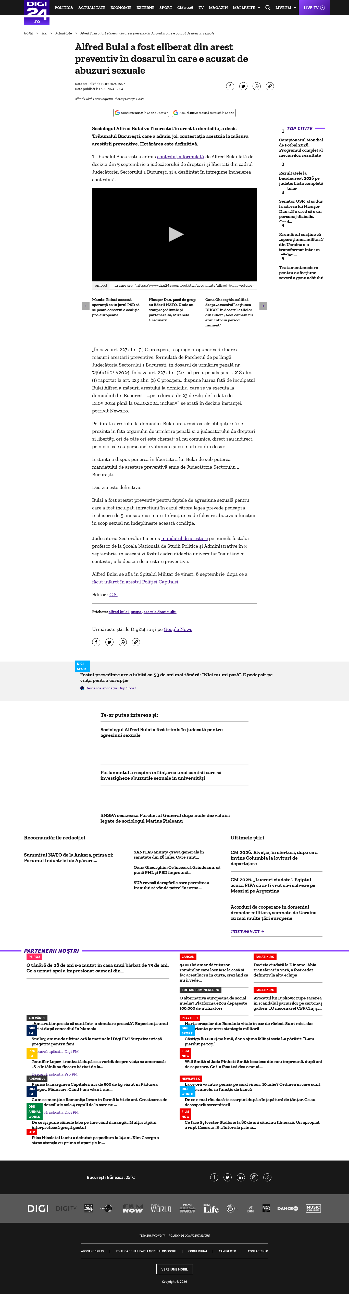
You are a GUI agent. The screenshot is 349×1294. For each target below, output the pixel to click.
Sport (165, 7)
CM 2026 (185, 7)
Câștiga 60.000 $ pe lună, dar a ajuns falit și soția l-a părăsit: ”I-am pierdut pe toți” (249, 1041)
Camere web (227, 1251)
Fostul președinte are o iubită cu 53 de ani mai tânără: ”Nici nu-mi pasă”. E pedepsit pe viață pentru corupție (176, 677)
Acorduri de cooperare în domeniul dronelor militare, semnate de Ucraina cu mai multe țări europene (274, 912)
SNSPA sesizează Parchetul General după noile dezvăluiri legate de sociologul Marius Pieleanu (165, 818)
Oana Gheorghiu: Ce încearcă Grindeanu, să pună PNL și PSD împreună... (177, 869)
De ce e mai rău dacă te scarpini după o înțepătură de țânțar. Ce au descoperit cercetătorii (250, 1102)
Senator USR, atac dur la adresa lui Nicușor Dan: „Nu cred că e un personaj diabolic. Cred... (301, 211)
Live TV (311, 7)
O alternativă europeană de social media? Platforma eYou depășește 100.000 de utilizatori (213, 1003)
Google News (178, 629)
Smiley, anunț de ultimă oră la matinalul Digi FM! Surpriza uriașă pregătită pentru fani (97, 1041)
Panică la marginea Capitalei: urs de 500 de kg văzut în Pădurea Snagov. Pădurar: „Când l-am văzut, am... (95, 1086)
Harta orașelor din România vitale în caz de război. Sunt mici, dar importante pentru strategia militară (249, 1026)
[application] (174, 234)
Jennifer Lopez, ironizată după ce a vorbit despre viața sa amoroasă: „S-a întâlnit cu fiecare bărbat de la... (99, 1064)
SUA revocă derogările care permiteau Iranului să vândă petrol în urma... (171, 885)
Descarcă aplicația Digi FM (55, 1051)
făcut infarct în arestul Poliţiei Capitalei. (135, 582)
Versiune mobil (174, 1269)
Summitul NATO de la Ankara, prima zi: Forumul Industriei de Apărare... (68, 857)
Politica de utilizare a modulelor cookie (146, 1251)
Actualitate (91, 7)
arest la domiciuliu (160, 611)
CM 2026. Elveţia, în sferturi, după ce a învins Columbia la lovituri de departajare (274, 857)
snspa (136, 611)
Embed (101, 285)
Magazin (218, 7)
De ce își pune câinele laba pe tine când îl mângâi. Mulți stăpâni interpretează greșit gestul (94, 1124)
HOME (29, 33)
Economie (120, 7)
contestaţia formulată (180, 156)
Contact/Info (258, 1251)
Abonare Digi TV (92, 1251)
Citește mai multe (245, 931)
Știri (44, 33)
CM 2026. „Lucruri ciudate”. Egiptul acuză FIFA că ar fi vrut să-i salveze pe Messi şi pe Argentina (273, 885)
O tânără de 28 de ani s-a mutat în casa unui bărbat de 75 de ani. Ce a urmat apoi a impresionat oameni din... (98, 968)
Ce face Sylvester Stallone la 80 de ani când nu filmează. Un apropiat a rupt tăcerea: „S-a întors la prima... (252, 1124)
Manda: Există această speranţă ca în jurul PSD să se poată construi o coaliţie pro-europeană (116, 307)
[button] (174, 234)
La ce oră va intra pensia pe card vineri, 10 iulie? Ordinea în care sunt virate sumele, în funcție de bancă (252, 1086)
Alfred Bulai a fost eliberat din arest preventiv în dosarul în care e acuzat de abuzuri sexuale (147, 33)
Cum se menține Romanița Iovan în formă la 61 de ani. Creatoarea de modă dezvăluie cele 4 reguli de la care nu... (99, 1102)
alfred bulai (119, 611)
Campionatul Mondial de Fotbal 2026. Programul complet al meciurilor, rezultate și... (301, 150)
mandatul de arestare (184, 538)
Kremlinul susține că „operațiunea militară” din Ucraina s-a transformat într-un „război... (302, 244)
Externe (145, 7)
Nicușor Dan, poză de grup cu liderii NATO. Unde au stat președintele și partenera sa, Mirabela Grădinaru (172, 309)
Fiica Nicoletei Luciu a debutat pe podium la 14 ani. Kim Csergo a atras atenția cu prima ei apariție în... (95, 1140)
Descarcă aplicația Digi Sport (110, 688)
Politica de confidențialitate (189, 1235)
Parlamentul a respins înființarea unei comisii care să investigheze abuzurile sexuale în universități (161, 775)
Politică (64, 7)
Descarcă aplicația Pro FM (55, 1074)
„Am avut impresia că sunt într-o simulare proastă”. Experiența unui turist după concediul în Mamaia (100, 1026)
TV (201, 7)
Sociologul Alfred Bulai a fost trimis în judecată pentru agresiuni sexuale (162, 732)
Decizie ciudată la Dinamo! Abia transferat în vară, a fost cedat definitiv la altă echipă (285, 970)
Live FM (283, 7)
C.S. (113, 594)
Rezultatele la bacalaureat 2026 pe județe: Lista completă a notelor (301, 180)
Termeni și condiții (152, 1235)
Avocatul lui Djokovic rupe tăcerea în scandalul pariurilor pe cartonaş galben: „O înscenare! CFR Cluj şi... (288, 1003)
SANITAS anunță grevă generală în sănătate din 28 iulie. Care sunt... (169, 854)
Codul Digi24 (197, 1251)
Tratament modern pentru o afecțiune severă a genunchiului (301, 272)
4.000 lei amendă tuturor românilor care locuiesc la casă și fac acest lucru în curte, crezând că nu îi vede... (214, 972)
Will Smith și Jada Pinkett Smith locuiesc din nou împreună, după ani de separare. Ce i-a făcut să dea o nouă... (253, 1064)
